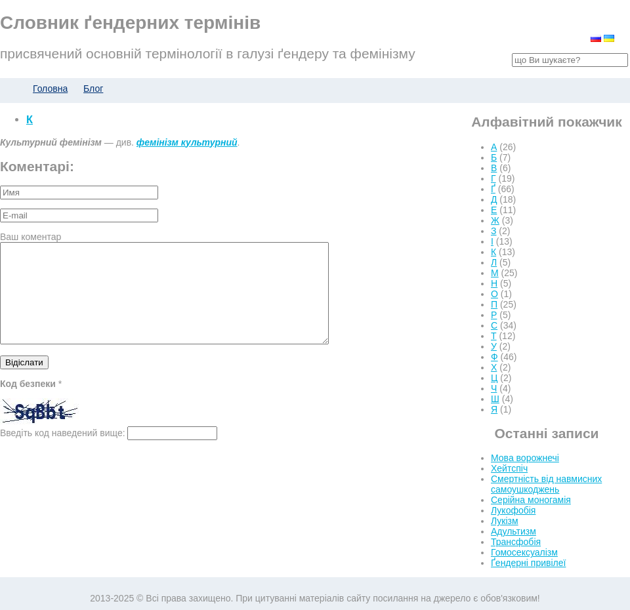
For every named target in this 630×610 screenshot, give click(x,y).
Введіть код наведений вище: (62, 452)
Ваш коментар (30, 237)
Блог (93, 88)
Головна (50, 88)
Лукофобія (513, 510)
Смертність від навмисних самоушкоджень (546, 484)
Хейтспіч (509, 468)
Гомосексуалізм (524, 552)
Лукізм (504, 521)
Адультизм (513, 531)
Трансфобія (516, 542)
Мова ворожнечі (525, 458)
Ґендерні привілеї (528, 563)
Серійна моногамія (531, 500)
